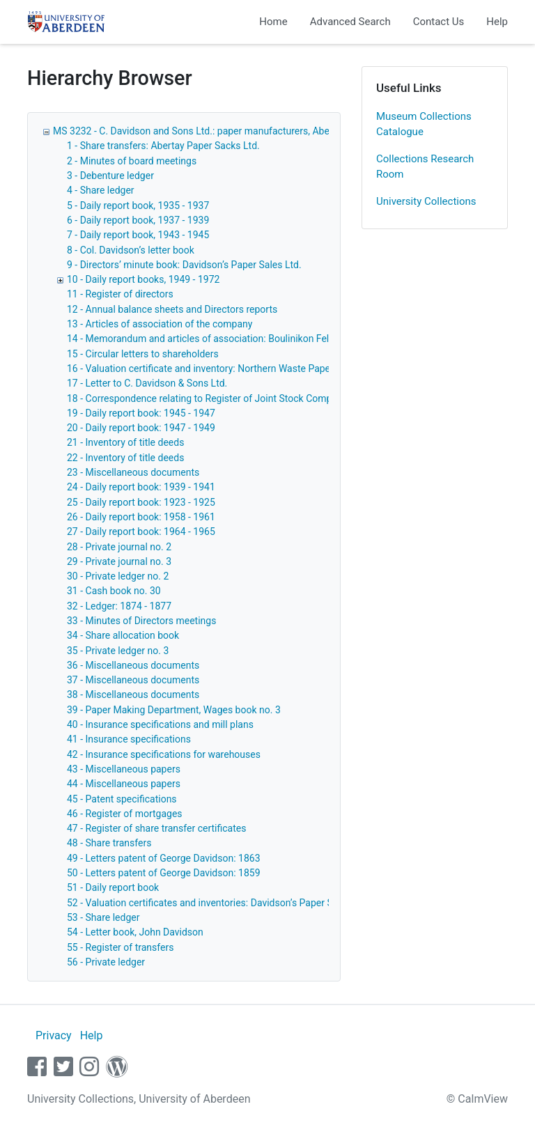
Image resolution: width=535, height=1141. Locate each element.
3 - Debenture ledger (110, 175)
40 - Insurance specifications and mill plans (160, 724)
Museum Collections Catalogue (424, 124)
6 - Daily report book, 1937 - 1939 (138, 220)
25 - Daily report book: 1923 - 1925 (141, 502)
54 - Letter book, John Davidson (135, 932)
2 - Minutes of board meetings (131, 160)
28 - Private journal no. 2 (119, 546)
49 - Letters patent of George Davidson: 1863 (164, 858)
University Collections (426, 201)
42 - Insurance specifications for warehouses (164, 754)
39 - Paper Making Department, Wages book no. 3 (174, 709)
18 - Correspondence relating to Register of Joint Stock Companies (211, 398)
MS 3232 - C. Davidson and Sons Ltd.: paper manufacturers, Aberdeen (203, 131)
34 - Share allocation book (123, 635)
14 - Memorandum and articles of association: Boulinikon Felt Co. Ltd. (217, 338)
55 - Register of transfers (120, 947)
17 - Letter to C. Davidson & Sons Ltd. (147, 383)
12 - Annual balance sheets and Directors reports (172, 309)
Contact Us (439, 21)
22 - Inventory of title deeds (125, 457)
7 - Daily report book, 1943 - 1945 (138, 234)
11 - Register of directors (120, 294)
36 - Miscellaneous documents (133, 665)
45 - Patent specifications (122, 799)
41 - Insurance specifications (129, 739)
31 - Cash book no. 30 (114, 590)
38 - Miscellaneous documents (133, 694)
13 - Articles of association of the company (159, 323)
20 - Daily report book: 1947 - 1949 (141, 427)
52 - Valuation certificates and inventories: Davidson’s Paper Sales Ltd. (218, 902)
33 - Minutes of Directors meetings (141, 620)
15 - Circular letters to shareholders (143, 353)
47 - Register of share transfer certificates (156, 828)
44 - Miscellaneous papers (123, 783)
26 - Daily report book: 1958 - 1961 (141, 516)
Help (497, 21)
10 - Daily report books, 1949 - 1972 (143, 279)
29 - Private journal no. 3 (119, 561)
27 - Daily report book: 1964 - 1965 (141, 531)
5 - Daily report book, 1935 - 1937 (138, 205)
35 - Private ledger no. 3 (118, 650)
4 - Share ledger (100, 190)
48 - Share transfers (109, 842)
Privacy (54, 1035)
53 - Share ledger (103, 917)
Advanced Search (350, 21)
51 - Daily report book (113, 887)
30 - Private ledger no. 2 (118, 576)
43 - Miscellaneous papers (123, 769)
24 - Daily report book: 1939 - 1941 (141, 486)
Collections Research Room (425, 167)
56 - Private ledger (106, 962)
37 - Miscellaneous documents (133, 679)
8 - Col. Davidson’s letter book (130, 250)
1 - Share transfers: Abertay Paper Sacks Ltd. (163, 145)
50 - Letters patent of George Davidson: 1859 (164, 872)
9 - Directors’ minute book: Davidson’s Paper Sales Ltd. (184, 264)
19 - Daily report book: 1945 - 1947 (141, 413)
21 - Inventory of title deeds (125, 442)
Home (273, 21)
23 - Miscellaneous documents (133, 472)
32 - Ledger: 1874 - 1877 (119, 606)
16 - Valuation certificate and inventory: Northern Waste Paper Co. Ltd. (218, 368)
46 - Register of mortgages (125, 813)
